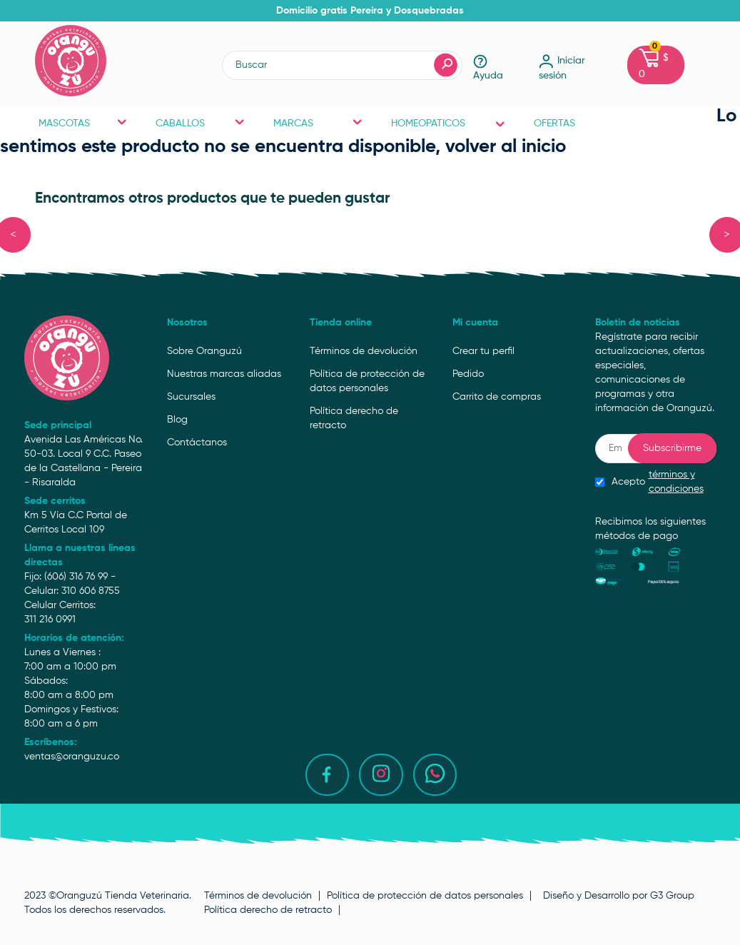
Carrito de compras (496, 397)
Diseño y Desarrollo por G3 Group (618, 896)
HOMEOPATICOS (448, 123)
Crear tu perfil (483, 351)
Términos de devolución (363, 351)
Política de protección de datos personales (367, 381)
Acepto (655, 481)
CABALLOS (200, 122)
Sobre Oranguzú (204, 351)
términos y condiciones (676, 482)
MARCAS (318, 122)
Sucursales (191, 397)
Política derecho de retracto (354, 418)
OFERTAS (554, 123)
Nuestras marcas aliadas (224, 374)
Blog (177, 420)
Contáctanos (197, 443)
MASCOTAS (83, 122)
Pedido (468, 374)
